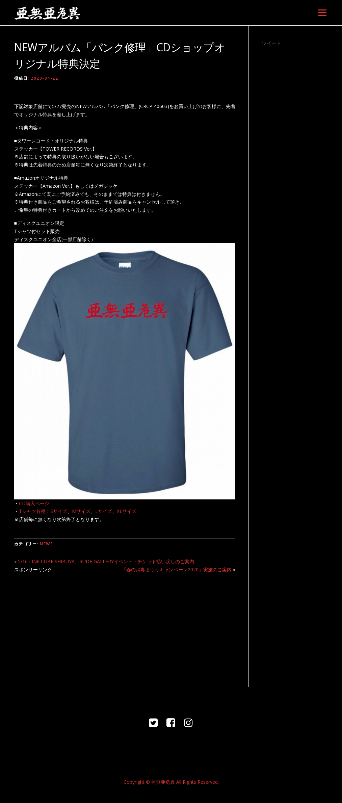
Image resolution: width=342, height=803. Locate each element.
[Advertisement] (124, 626)
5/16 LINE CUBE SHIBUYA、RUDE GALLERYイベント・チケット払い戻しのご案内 (106, 561)
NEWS (46, 544)
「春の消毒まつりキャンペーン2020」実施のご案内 (177, 569)
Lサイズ (103, 511)
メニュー (322, 12)
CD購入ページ (34, 503)
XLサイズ (126, 511)
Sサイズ (58, 511)
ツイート (271, 43)
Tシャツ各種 (32, 511)
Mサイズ (81, 511)
